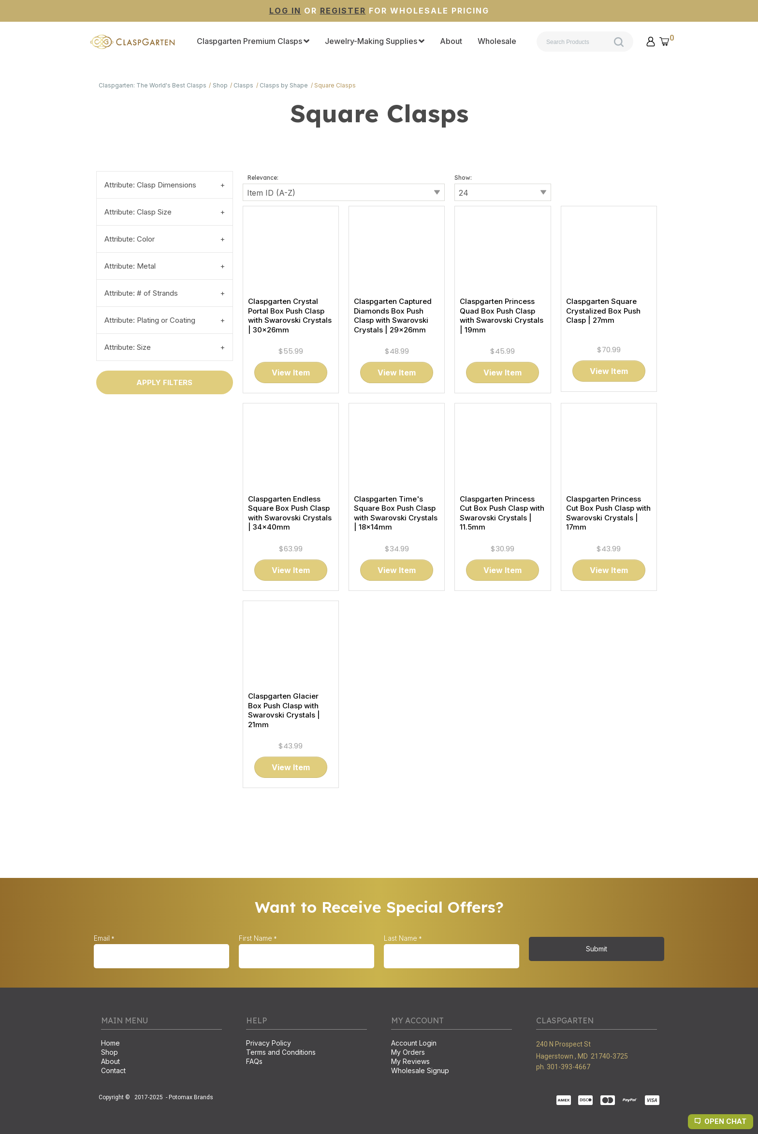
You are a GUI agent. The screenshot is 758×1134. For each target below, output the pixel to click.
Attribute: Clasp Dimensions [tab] (150, 184)
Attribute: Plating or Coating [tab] (149, 320)
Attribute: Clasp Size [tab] (138, 211)
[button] (651, 41)
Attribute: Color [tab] (129, 239)
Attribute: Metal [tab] (130, 266)
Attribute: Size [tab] (127, 347)
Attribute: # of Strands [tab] (141, 293)
